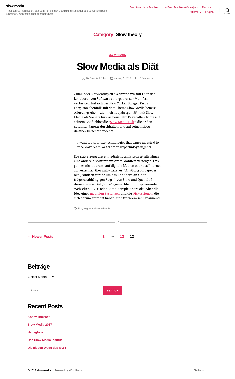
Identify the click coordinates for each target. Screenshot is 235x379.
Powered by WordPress (68, 370)
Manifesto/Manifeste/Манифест (180, 7)
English (209, 11)
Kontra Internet (38, 317)
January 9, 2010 (122, 78)
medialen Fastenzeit (105, 194)
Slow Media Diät (122, 122)
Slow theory (117, 55)
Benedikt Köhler (97, 78)
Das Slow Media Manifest (144, 7)
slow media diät (102, 208)
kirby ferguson (85, 208)
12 (122, 236)
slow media (15, 6)
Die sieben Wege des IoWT (47, 347)
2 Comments (146, 78)
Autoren (194, 11)
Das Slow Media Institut (45, 340)
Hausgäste (35, 332)
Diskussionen (143, 194)
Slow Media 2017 (40, 324)
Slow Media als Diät (117, 66)
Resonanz (208, 7)
